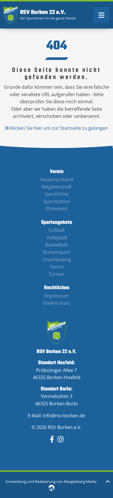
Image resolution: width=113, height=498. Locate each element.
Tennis (56, 267)
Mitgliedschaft (56, 187)
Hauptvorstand (56, 179)
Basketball (56, 245)
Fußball (56, 230)
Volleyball (56, 237)
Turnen (56, 274)
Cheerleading (56, 259)
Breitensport (56, 252)
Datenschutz (56, 303)
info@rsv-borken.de (64, 415)
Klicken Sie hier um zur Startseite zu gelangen (56, 128)
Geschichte (57, 194)
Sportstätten (56, 201)
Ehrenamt (56, 208)
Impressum (56, 296)
